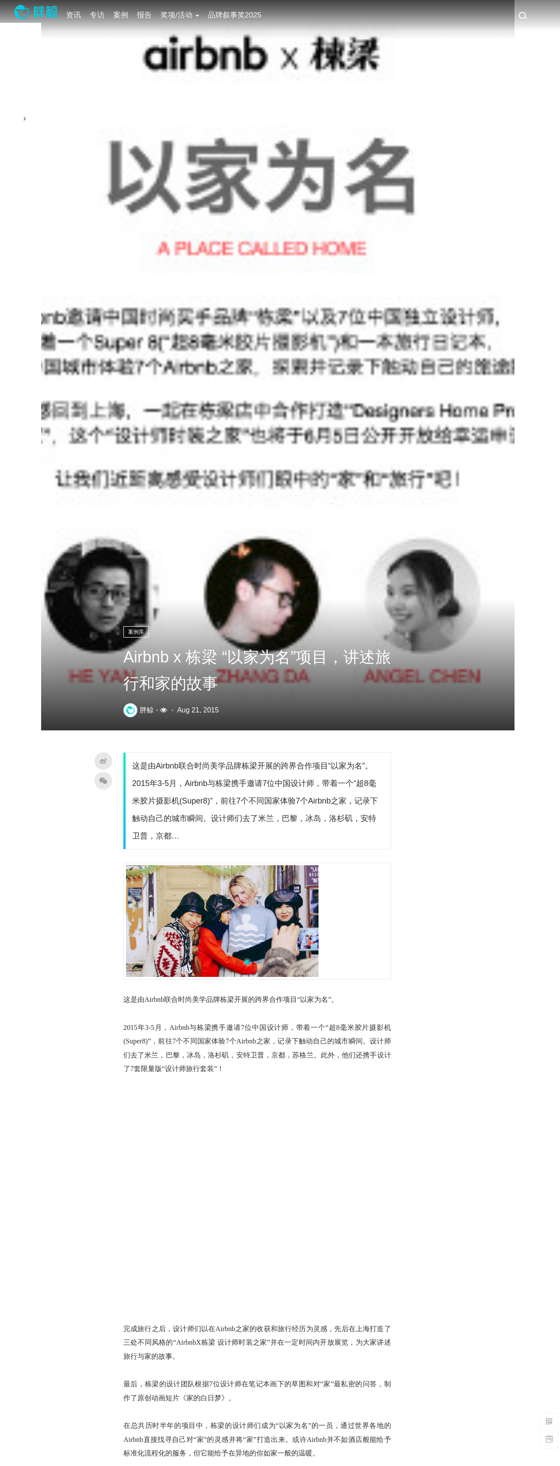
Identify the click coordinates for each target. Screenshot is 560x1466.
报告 (149, 15)
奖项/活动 (184, 15)
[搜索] (523, 15)
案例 (125, 15)
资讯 (78, 15)
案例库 (143, 634)
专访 (101, 15)
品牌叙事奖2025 (239, 15)
